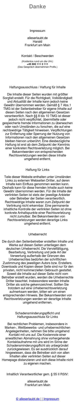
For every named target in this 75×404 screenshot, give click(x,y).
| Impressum (50, 399)
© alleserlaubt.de (28, 399)
